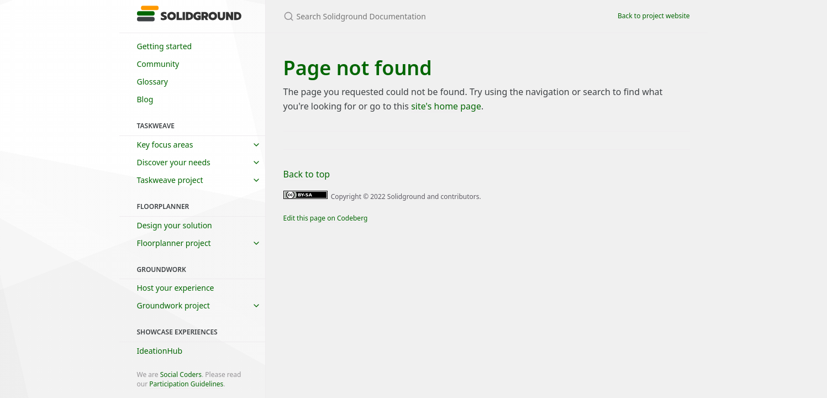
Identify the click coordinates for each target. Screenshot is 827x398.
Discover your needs (173, 162)
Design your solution (174, 225)
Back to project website (654, 15)
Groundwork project (173, 305)
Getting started (164, 46)
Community (158, 64)
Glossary (152, 81)
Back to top (306, 174)
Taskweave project (170, 180)
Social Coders (181, 374)
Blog (145, 99)
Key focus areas (165, 144)
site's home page (446, 106)
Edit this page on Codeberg (325, 218)
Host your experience (175, 287)
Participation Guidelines (186, 384)
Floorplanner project (174, 243)
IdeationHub (160, 350)
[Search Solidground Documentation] (414, 16)
